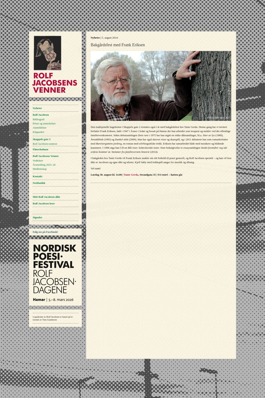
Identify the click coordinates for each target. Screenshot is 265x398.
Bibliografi (39, 119)
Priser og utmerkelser (44, 123)
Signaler (37, 217)
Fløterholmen (40, 149)
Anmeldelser (39, 127)
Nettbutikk (39, 182)
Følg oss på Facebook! (45, 231)
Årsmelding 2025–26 (44, 164)
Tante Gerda (131, 174)
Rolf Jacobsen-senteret (45, 143)
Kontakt (37, 176)
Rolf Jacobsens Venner (46, 156)
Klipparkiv (38, 131)
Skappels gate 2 (42, 139)
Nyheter (37, 108)
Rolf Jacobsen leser (44, 203)
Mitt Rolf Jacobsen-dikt (46, 196)
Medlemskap (40, 168)
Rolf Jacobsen (41, 114)
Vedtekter (38, 160)
